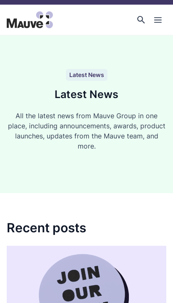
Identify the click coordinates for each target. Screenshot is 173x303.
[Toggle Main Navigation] (157, 19)
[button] (141, 19)
